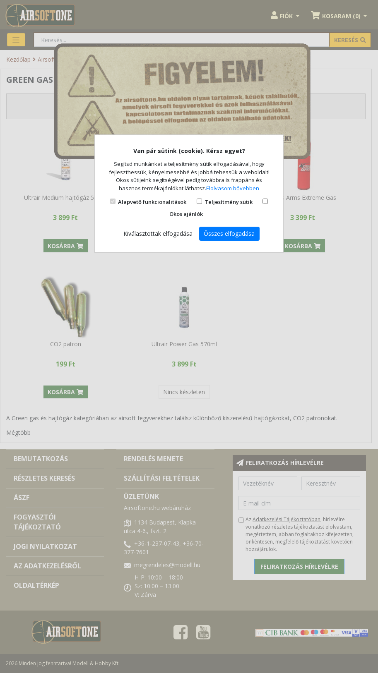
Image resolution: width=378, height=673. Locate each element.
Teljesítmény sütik (229, 202)
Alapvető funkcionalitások (152, 202)
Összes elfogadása (229, 233)
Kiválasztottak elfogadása (158, 233)
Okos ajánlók (186, 214)
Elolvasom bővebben (232, 188)
